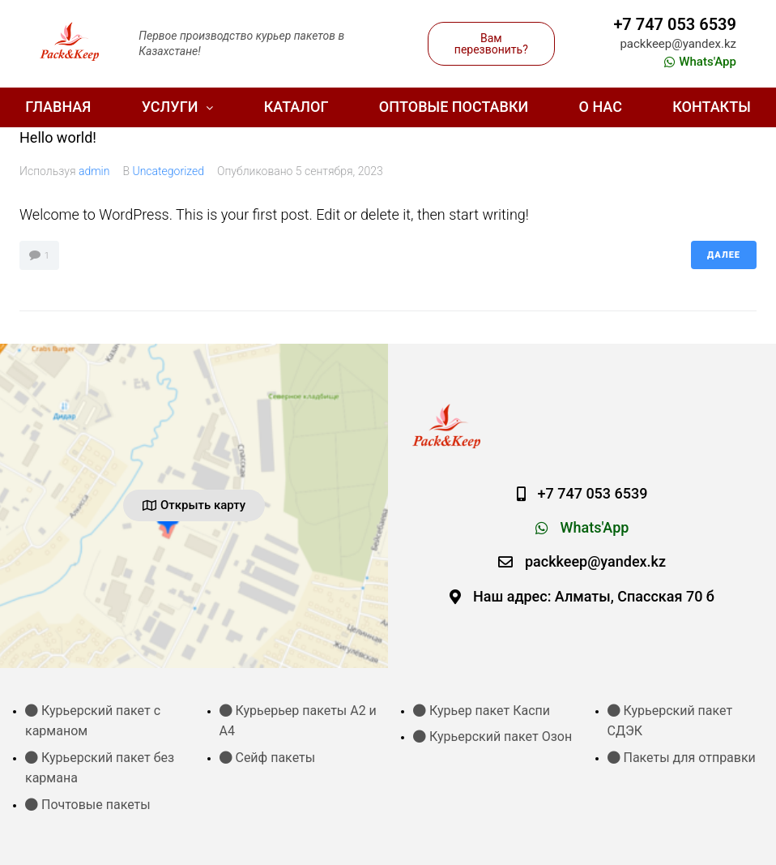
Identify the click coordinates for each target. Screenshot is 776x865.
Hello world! (57, 137)
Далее (723, 255)
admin (94, 171)
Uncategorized (168, 171)
